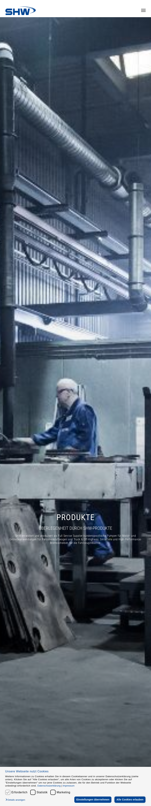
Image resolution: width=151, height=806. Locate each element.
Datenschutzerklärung (49, 785)
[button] (16, 800)
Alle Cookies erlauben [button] (129, 799)
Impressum (69, 785)
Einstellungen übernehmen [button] (92, 799)
